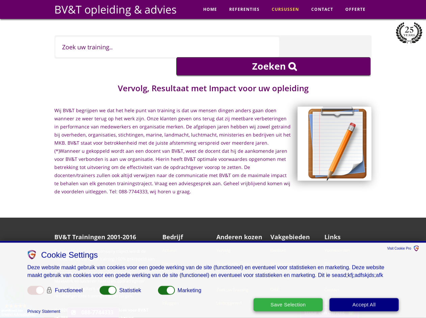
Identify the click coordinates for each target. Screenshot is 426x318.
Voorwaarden (337, 235)
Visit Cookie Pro (399, 249)
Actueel (169, 235)
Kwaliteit (278, 235)
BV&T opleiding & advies (115, 9)
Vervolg (223, 235)
